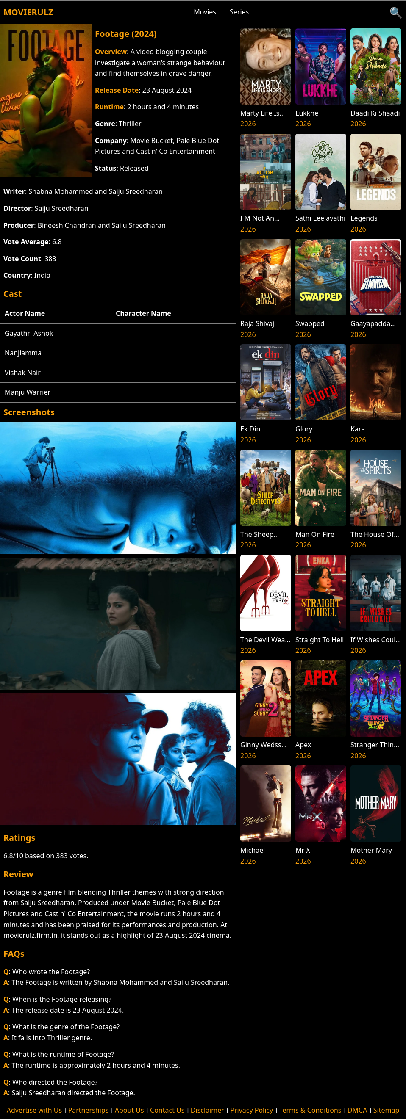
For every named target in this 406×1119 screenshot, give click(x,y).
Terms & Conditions (310, 1110)
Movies (205, 12)
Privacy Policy (251, 1110)
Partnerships (88, 1110)
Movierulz (28, 12)
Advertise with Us (34, 1110)
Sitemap (386, 1110)
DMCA (357, 1110)
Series (239, 12)
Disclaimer (207, 1110)
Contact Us (167, 1110)
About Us (129, 1110)
